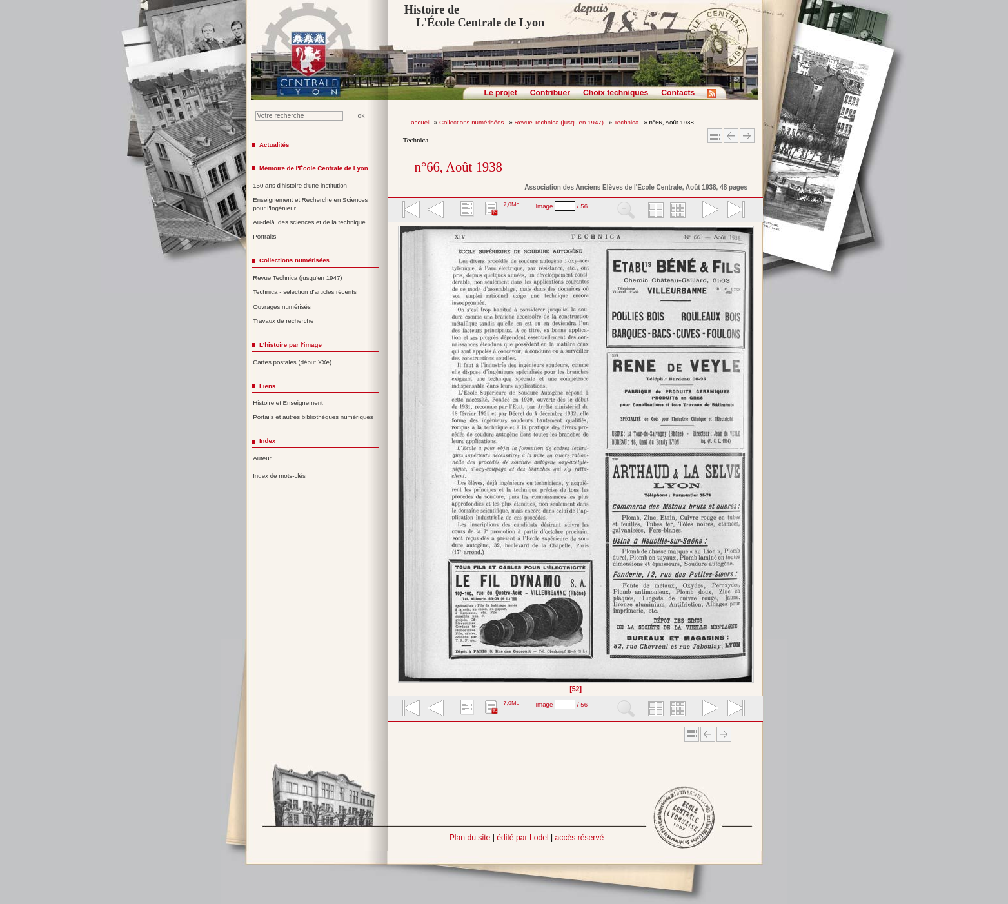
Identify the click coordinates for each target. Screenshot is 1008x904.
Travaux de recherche (283, 320)
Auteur (262, 458)
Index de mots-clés (279, 475)
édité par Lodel (522, 837)
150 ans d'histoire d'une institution (300, 185)
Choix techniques (615, 92)
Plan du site (470, 837)
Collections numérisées (472, 122)
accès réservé (579, 837)
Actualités (274, 144)
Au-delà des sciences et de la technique (309, 222)
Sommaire (714, 135)
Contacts (678, 92)
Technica (627, 122)
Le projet (500, 92)
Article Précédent (731, 135)
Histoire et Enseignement (288, 402)
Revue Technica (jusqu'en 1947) (560, 122)
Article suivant (747, 135)
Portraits (264, 236)
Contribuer (550, 92)
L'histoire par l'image (290, 344)
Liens (267, 385)
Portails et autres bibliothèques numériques (313, 416)
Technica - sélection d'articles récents (305, 291)
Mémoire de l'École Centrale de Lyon (313, 168)
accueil (420, 122)
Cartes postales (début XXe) (292, 362)
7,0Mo (511, 204)
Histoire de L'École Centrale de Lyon (474, 16)
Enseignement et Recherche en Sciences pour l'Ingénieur (310, 203)
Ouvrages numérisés (282, 306)
